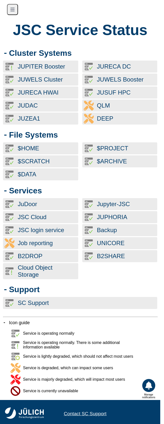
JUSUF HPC (114, 92)
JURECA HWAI (38, 92)
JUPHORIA (112, 217)
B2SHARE (111, 256)
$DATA (27, 174)
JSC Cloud (32, 217)
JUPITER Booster (41, 66)
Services (25, 190)
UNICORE (111, 243)
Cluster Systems (40, 53)
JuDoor (27, 204)
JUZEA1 (29, 118)
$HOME (28, 148)
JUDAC (28, 105)
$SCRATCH (34, 161)
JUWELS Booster (120, 79)
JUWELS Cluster (40, 79)
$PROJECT (112, 148)
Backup (107, 230)
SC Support (33, 302)
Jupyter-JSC (113, 204)
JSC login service (41, 230)
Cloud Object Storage (35, 271)
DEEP (105, 118)
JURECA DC (114, 66)
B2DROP (30, 256)
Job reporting (35, 243)
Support (24, 289)
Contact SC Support (85, 413)
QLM (103, 105)
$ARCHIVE (112, 161)
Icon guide (19, 322)
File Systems (33, 134)
